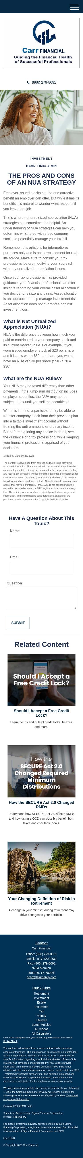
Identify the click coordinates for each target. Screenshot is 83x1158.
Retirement (41, 993)
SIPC (24, 1116)
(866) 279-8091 (41, 82)
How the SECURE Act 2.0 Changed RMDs (41, 804)
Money (41, 1016)
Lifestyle (41, 1020)
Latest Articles (41, 1024)
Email (14, 557)
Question (14, 583)
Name (15, 531)
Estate (41, 1002)
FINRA (16, 1116)
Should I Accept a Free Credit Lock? (41, 713)
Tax (41, 1011)
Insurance (41, 1007)
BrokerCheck (10, 1041)
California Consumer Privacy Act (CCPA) (38, 1092)
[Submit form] (18, 623)
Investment (41, 998)
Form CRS (9, 1138)
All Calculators (41, 1033)
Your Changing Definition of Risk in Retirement (41, 901)
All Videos (41, 1029)
